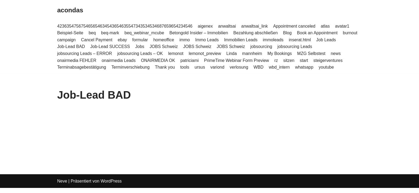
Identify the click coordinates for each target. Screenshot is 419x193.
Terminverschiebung (130, 67)
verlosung (239, 67)
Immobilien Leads (241, 40)
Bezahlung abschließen (256, 33)
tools (184, 67)
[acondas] (70, 10)
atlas (325, 26)
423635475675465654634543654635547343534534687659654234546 (125, 26)
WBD (259, 67)
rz (276, 60)
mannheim (252, 53)
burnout (350, 33)
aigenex (205, 26)
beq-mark (110, 33)
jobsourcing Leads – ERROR (84, 53)
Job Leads (326, 40)
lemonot (176, 53)
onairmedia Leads (119, 60)
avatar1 (343, 26)
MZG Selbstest (312, 53)
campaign (66, 40)
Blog (288, 33)
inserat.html (300, 40)
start (304, 60)
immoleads (273, 40)
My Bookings (280, 53)
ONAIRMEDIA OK (158, 60)
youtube (326, 67)
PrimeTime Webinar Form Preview (236, 60)
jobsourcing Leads (295, 46)
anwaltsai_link (255, 26)
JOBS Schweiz (164, 46)
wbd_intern (279, 67)
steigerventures (328, 60)
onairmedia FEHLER (76, 60)
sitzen (289, 60)
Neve (62, 186)
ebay (122, 40)
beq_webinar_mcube (144, 33)
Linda (232, 53)
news (336, 53)
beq (92, 33)
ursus (200, 67)
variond (217, 67)
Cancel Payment (96, 40)
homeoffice (163, 40)
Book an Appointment (317, 33)
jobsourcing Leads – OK (140, 53)
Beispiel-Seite (70, 33)
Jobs (140, 46)
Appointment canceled (295, 26)
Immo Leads (207, 40)
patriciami (190, 60)
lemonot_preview (205, 53)
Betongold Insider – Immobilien (199, 33)
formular (140, 40)
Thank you (165, 67)
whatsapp (305, 67)
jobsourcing (262, 46)
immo (185, 40)
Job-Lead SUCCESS (110, 46)
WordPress (111, 186)
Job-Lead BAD (71, 46)
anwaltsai (227, 26)
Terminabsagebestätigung (81, 67)
